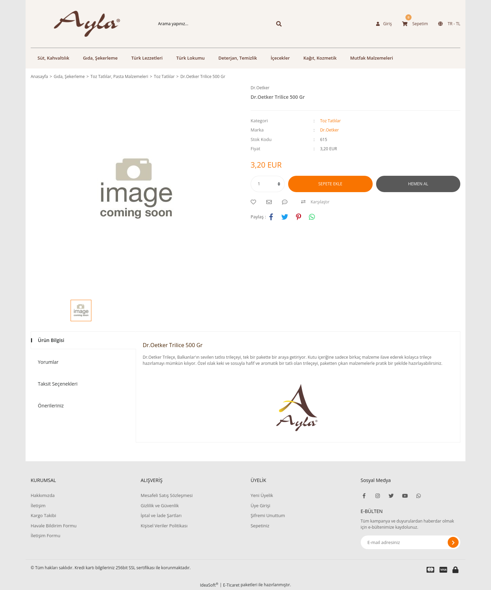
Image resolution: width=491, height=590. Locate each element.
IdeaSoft (209, 585)
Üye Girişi (260, 505)
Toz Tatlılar (330, 121)
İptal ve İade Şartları (160, 515)
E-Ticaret (231, 585)
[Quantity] (268, 184)
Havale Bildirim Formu (54, 526)
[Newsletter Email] (411, 542)
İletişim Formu (45, 535)
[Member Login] (384, 24)
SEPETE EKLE (330, 184)
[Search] (209, 23)
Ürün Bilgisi (51, 340)
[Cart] (415, 24)
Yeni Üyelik (262, 495)
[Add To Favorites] (255, 202)
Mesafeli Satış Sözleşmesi (166, 495)
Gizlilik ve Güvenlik (159, 505)
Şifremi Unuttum (268, 515)
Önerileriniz (51, 405)
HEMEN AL (418, 184)
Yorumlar (48, 362)
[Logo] (80, 23)
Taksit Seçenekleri (57, 384)
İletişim (38, 505)
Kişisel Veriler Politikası (163, 526)
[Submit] (453, 542)
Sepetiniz (260, 526)
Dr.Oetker (260, 88)
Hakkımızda (43, 495)
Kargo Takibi (43, 515)
